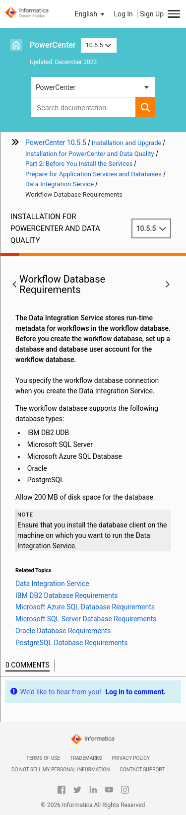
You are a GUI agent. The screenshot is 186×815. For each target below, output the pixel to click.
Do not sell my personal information (60, 769)
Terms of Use (43, 758)
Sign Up (152, 14)
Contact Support (142, 769)
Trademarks (86, 758)
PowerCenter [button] (55, 87)
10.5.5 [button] (99, 45)
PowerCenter (53, 45)
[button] (90, 13)
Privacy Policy (131, 758)
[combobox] (83, 107)
